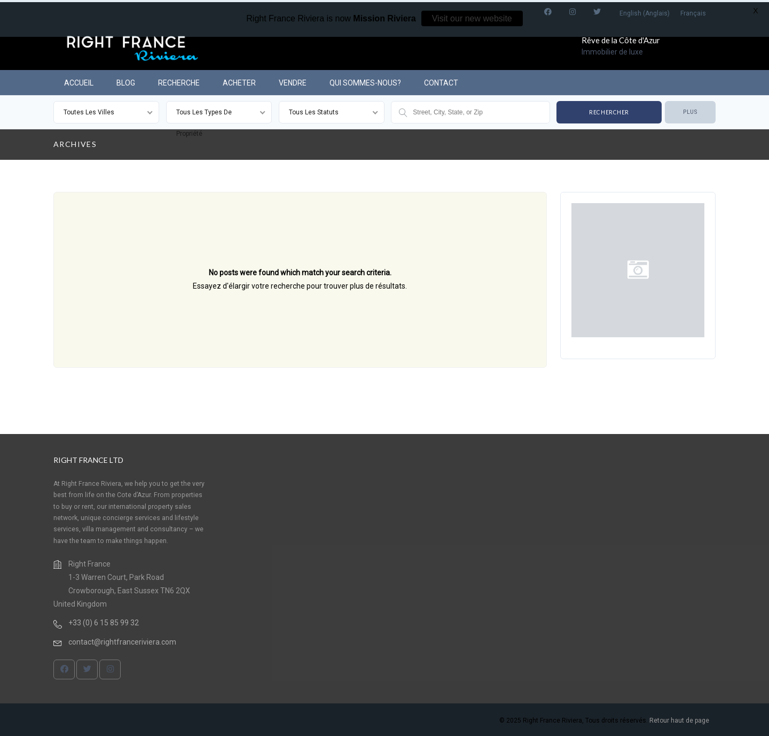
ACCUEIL (78, 80)
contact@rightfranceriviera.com (122, 640)
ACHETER (239, 80)
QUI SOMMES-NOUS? (365, 80)
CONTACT (441, 80)
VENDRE (293, 80)
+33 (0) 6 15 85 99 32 (103, 620)
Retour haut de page (679, 718)
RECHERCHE (179, 80)
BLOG (125, 80)
